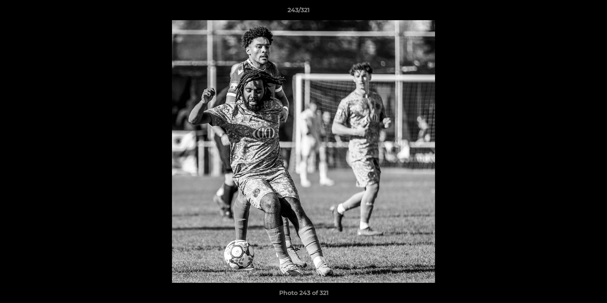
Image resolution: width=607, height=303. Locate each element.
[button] (572, 12)
